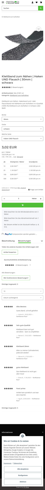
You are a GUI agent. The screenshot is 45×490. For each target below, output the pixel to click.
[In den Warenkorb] (3, 24)
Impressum (7, 463)
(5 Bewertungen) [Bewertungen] (12, 87)
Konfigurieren (23, 475)
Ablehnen (23, 482)
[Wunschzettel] (36, 2)
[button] (32, 2)
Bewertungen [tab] (24, 241)
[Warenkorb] (41, 2)
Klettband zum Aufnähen (19, 95)
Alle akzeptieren (23, 469)
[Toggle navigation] (3, 1)
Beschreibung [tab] (8, 241)
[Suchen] (20, 8)
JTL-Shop (26, 487)
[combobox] (22, 119)
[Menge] (18, 198)
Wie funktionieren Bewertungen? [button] (16, 278)
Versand (20, 157)
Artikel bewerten (10, 252)
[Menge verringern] (4, 198)
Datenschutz (17, 463)
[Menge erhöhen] (40, 198)
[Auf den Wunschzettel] (38, 29)
